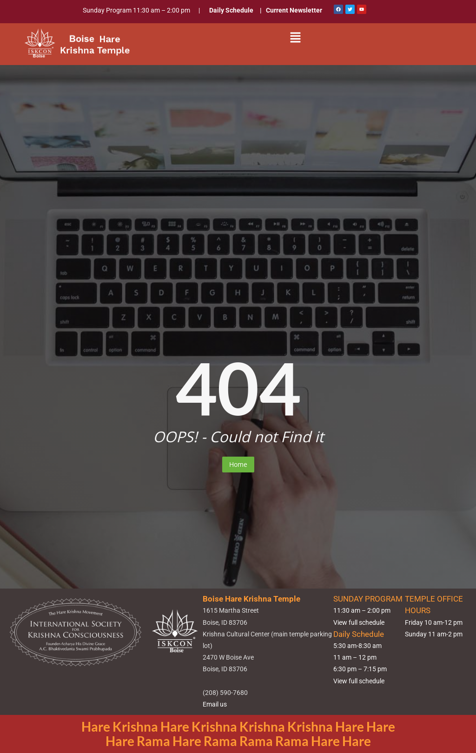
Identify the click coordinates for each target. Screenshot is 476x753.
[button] (295, 37)
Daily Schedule (231, 10)
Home (238, 464)
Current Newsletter (294, 10)
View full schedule (358, 622)
